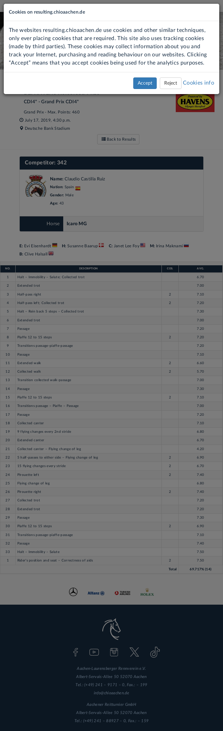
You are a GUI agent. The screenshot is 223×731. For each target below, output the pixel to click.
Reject (170, 83)
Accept (145, 83)
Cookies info (198, 83)
